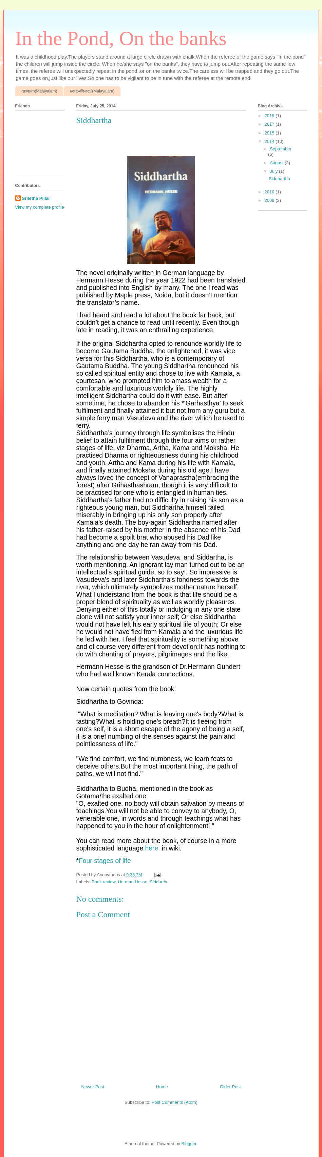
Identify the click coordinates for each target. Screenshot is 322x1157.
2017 (270, 124)
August (277, 162)
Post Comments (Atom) (174, 1102)
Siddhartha (279, 178)
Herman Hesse (132, 881)
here (151, 848)
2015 (270, 132)
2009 (270, 200)
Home (162, 1086)
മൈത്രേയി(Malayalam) (92, 91)
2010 (270, 191)
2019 (270, 115)
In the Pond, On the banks (121, 38)
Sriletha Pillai (36, 198)
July (274, 171)
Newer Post (92, 1086)
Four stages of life (105, 860)
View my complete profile (39, 207)
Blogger (188, 1143)
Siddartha (159, 881)
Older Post (230, 1086)
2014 (270, 141)
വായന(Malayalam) (39, 91)
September (280, 148)
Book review (103, 881)
